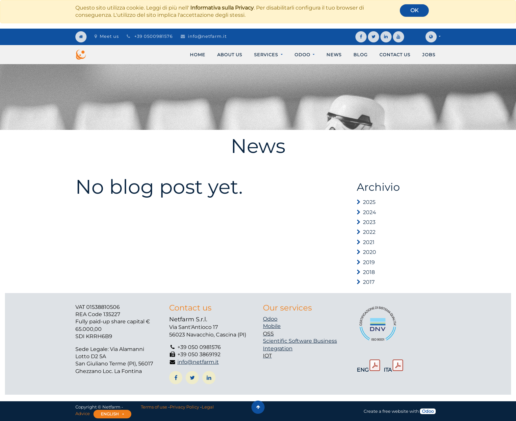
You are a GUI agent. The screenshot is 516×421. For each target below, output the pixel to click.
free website (395, 411)
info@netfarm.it (207, 36)
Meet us (106, 36)
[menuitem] (198, 54)
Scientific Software (288, 341)
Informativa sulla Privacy (222, 8)
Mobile (272, 326)
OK (414, 10)
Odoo (270, 319)
